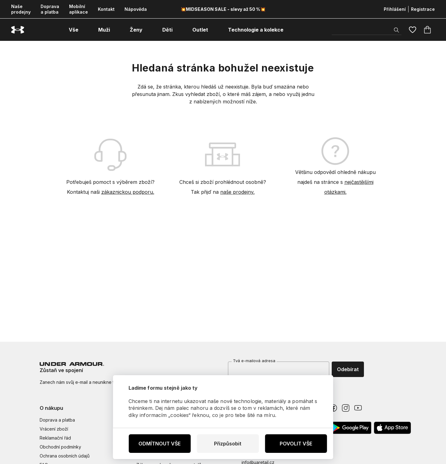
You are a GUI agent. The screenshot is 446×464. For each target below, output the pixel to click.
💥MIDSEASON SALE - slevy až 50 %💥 (223, 9)
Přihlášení (395, 9)
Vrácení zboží (54, 428)
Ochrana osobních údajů (65, 455)
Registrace (423, 9)
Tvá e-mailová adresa (254, 360)
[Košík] (427, 29)
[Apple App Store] (392, 428)
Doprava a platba (50, 9)
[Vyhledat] (366, 30)
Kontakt (106, 9)
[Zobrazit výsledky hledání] (396, 30)
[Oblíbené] (412, 29)
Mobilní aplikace (78, 9)
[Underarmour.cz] (17, 30)
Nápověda (136, 9)
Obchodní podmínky (60, 446)
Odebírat (348, 369)
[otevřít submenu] (84, 29)
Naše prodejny (21, 9)
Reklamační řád (55, 437)
